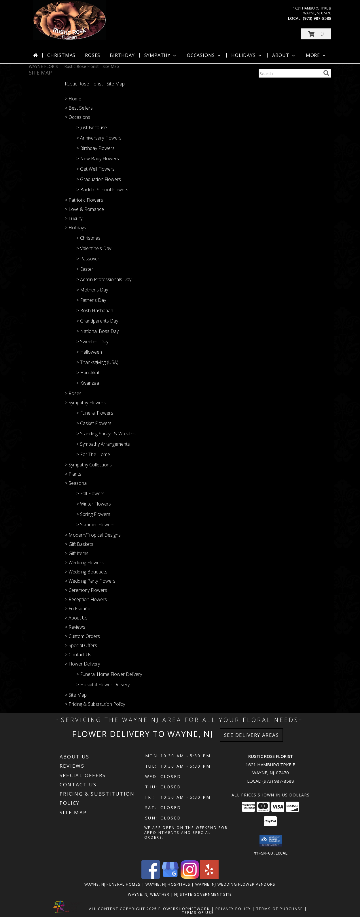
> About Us (76, 618)
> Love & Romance (84, 209)
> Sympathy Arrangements (103, 444)
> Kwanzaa (87, 383)
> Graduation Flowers (98, 179)
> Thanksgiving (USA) (97, 362)
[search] (326, 73)
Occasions (204, 55)
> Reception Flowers (86, 599)
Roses (92, 55)
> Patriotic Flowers (84, 200)
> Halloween (89, 352)
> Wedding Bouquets (86, 572)
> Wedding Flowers (84, 562)
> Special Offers (81, 645)
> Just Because (91, 127)
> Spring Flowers (93, 514)
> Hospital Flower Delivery (103, 684)
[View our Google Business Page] (170, 877)
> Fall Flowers (90, 493)
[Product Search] (290, 73)
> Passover (87, 259)
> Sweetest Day (92, 341)
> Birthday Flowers (95, 148)
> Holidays (75, 227)
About (284, 55)
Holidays (246, 55)
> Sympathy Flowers (85, 402)
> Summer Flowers (95, 524)
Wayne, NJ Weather (148, 894)
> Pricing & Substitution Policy (95, 704)
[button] (316, 33)
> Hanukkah (88, 372)
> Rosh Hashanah (94, 310)
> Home (73, 99)
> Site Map (76, 695)
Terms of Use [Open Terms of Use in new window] (198, 912)
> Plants (73, 474)
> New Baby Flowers (97, 158)
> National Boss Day (97, 331)
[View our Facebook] (150, 877)
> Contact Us (78, 654)
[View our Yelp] (209, 877)
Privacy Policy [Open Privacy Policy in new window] (233, 908)
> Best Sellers (79, 108)
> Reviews (75, 627)
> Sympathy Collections (88, 465)
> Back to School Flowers (102, 189)
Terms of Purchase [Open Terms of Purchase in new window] (279, 908)
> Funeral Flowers (94, 413)
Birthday (122, 55)
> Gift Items (76, 553)
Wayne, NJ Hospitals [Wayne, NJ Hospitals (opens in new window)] (167, 884)
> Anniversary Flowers (99, 138)
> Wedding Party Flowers (90, 581)
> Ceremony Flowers (86, 590)
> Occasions (77, 117)
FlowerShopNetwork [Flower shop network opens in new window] (184, 908)
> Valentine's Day (93, 248)
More (316, 55)
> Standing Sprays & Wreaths (106, 433)
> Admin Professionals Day (103, 279)
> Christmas (88, 238)
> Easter (84, 269)
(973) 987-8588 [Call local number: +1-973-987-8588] (317, 18)
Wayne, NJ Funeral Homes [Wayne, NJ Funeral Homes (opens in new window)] (112, 884)
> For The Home (93, 454)
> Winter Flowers (93, 504)
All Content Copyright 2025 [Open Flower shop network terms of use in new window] (123, 908)
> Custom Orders (82, 636)
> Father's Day (91, 300)
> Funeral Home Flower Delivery (109, 674)
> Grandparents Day (97, 321)
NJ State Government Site (203, 894)
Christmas (61, 55)
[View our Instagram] (190, 877)
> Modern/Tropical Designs (93, 535)
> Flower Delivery (82, 664)
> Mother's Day (92, 290)
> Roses (73, 393)
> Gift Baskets (79, 544)
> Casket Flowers (93, 423)
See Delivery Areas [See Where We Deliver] (251, 735)
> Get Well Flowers (95, 169)
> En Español (78, 608)
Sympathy (160, 55)
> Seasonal (76, 483)
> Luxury (73, 218)
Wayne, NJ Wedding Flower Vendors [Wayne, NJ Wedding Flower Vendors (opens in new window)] (235, 884)
